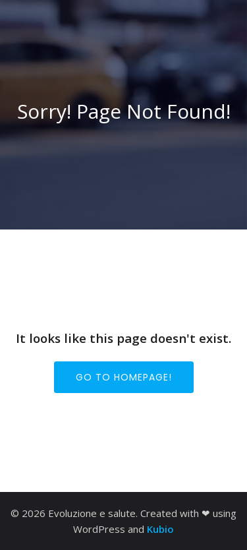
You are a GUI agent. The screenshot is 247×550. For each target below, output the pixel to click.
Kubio (160, 528)
